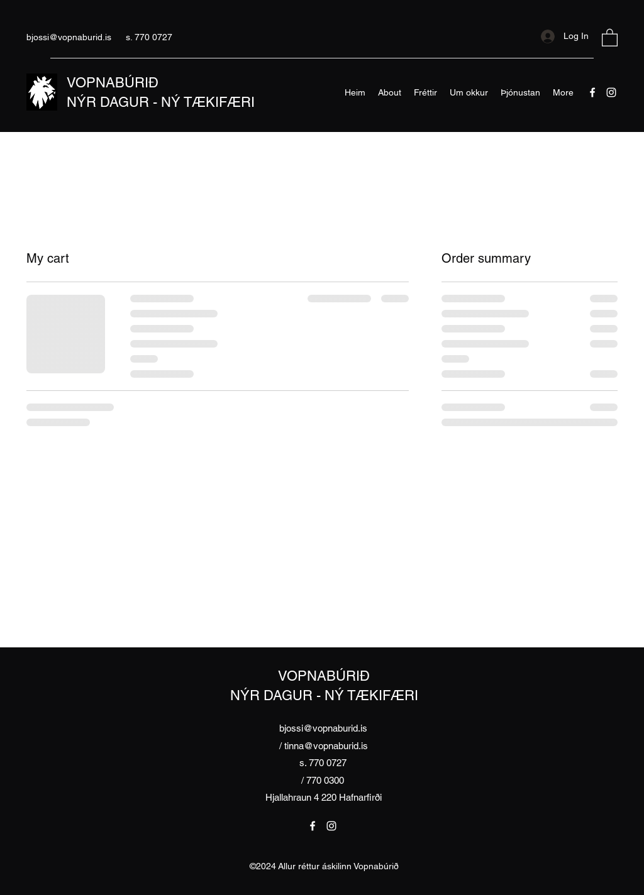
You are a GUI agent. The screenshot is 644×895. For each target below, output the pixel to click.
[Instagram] (611, 92)
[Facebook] (592, 92)
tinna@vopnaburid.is (326, 745)
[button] (610, 37)
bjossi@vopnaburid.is (68, 37)
